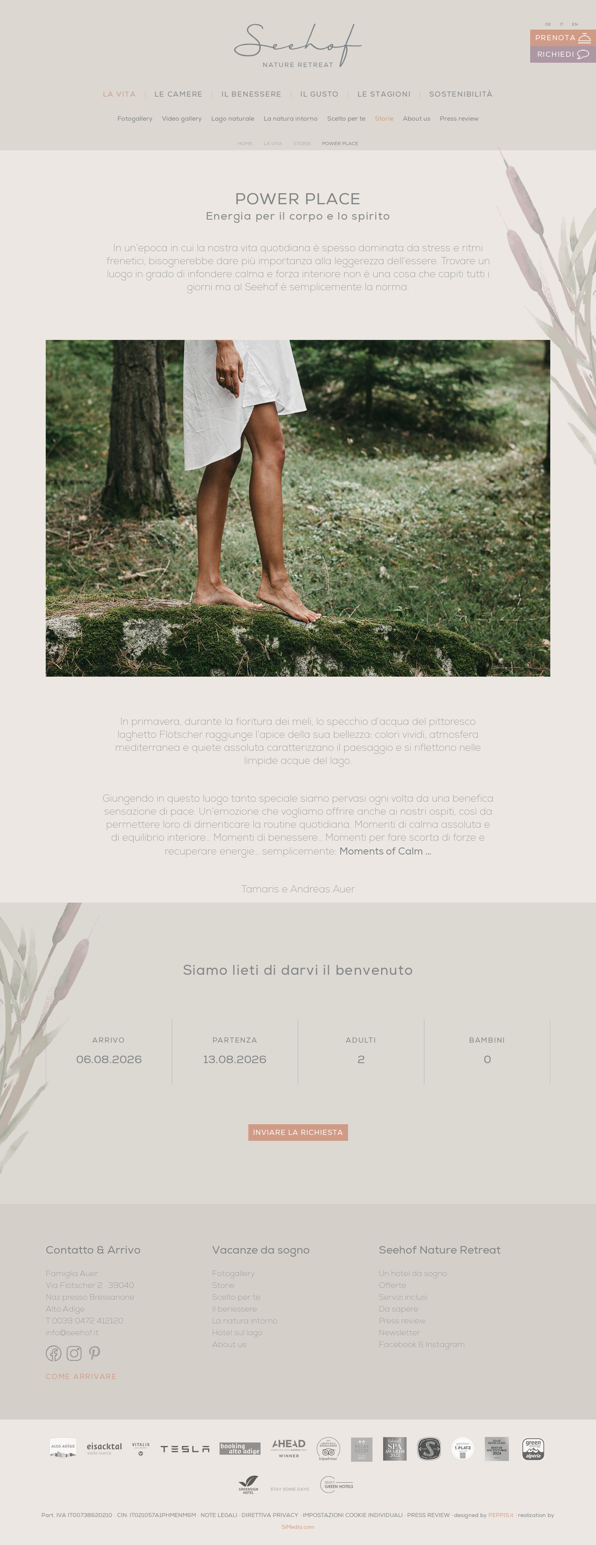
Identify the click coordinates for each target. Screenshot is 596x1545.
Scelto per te (346, 119)
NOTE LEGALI (219, 1515)
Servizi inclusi (403, 1298)
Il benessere (252, 94)
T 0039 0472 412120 (84, 1322)
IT (561, 24)
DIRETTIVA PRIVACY (270, 1515)
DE (548, 24)
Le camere (179, 94)
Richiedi (563, 54)
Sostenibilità (461, 94)
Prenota (562, 38)
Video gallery (182, 119)
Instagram (445, 1345)
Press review (459, 119)
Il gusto (319, 94)
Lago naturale (232, 119)
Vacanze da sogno (261, 1250)
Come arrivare (81, 1376)
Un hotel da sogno (413, 1274)
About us (416, 119)
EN (575, 24)
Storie (384, 119)
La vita (119, 94)
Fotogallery (135, 119)
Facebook (397, 1345)
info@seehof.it (72, 1334)
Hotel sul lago (237, 1334)
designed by (484, 1515)
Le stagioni (384, 94)
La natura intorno (291, 119)
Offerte (392, 1286)
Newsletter (399, 1334)
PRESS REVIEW (428, 1515)
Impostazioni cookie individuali (353, 1515)
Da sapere (398, 1310)
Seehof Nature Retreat (440, 1250)
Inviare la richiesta (298, 1132)
